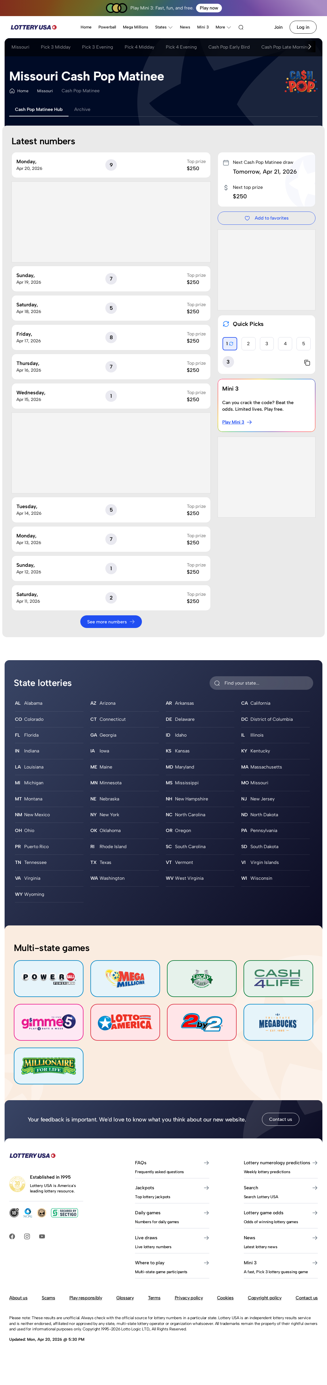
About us (18, 1298)
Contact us (280, 1119)
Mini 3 (203, 27)
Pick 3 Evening (97, 47)
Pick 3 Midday (56, 47)
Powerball (107, 27)
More (223, 27)
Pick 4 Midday (139, 47)
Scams (48, 1298)
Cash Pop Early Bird (229, 47)
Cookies (225, 1298)
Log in (303, 27)
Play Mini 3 (237, 422)
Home (86, 27)
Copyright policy (265, 1298)
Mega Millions (135, 27)
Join (278, 27)
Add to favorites (266, 218)
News (185, 27)
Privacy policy (189, 1298)
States (164, 27)
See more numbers (111, 622)
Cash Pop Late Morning (285, 47)
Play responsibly (85, 1298)
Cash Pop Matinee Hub (39, 109)
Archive (82, 109)
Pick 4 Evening (181, 47)
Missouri (20, 47)
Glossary (125, 1298)
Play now (209, 8)
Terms (154, 1298)
